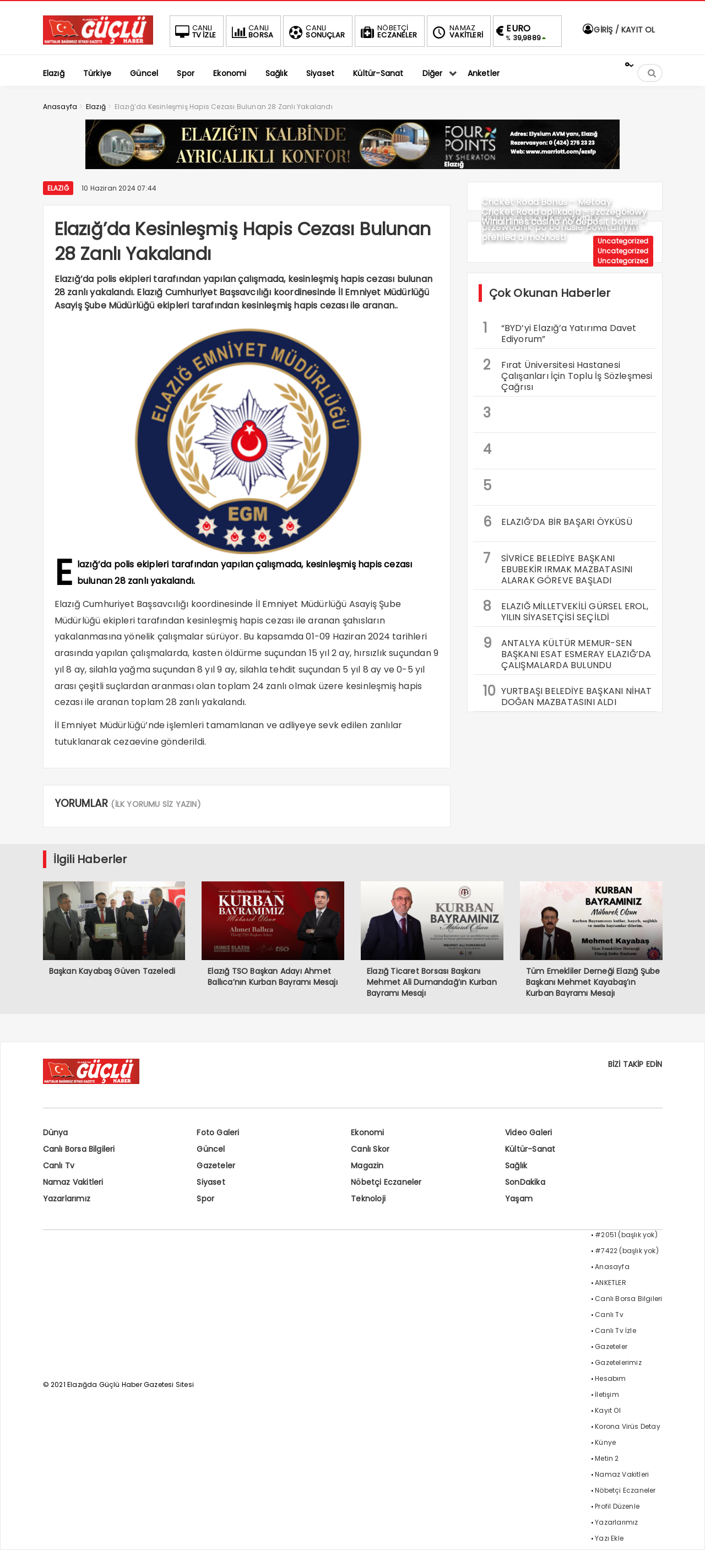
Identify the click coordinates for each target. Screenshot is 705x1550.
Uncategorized (623, 241)
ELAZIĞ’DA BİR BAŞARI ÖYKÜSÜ (557, 522)
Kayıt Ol (608, 1410)
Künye (605, 1442)
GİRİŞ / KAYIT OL (618, 29)
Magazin (367, 1165)
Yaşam (519, 1198)
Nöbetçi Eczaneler (386, 1182)
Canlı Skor (370, 1149)
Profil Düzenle (617, 1506)
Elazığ (58, 188)
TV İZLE (194, 31)
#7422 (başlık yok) (627, 1250)
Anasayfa (612, 1266)
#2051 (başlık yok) (626, 1234)
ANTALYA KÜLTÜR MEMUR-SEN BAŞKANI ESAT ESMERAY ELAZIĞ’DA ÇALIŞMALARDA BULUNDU (567, 652)
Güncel (211, 1149)
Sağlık (516, 1165)
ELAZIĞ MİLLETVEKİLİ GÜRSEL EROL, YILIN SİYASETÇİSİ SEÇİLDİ (565, 610)
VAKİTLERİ (456, 31)
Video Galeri (528, 1132)
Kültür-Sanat (530, 1149)
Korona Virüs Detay (627, 1426)
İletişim (607, 1394)
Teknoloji (368, 1198)
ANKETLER (610, 1282)
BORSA (251, 31)
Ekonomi (367, 1132)
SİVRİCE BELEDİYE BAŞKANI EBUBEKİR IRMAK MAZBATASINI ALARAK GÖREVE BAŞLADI (558, 568)
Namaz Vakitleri (73, 1182)
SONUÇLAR (315, 31)
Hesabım (610, 1378)
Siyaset (211, 1182)
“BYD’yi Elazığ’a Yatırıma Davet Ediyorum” (560, 332)
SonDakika (525, 1182)
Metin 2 (607, 1458)
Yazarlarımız (66, 1198)
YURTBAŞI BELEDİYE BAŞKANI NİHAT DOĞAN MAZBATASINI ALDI (567, 695)
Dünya (55, 1132)
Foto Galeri (218, 1132)
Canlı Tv (59, 1165)
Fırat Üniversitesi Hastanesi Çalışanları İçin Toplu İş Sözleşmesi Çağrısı (568, 374)
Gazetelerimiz (618, 1362)
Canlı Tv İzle (615, 1330)
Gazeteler (216, 1165)
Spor (205, 1198)
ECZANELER (387, 31)
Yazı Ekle (609, 1538)
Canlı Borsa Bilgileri (79, 1149)
